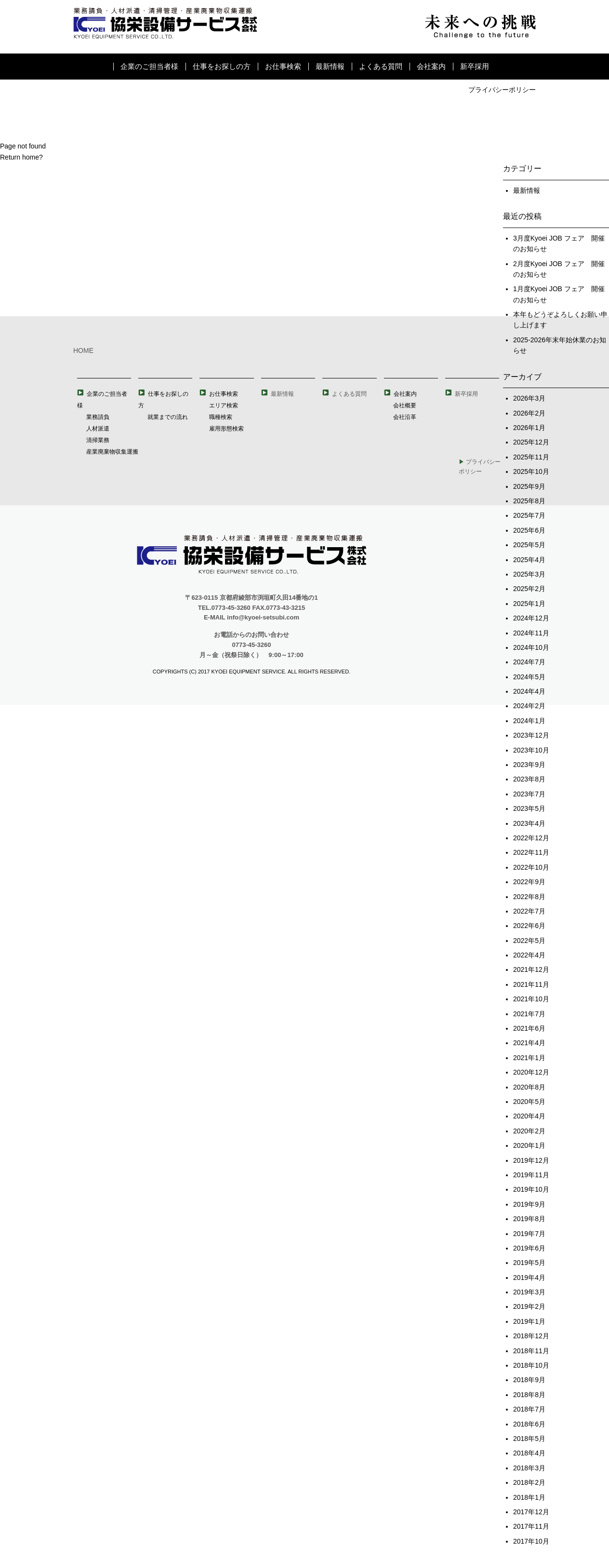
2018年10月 (531, 1365)
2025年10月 (531, 471)
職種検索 (220, 417)
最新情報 (330, 66)
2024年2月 (529, 706)
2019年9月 (529, 1204)
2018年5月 (529, 1438)
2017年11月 (531, 1526)
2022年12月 (531, 838)
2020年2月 (529, 1131)
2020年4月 (529, 1116)
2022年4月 (529, 955)
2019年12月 (531, 1160)
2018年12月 (531, 1336)
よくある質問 (380, 66)
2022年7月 (529, 911)
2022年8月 (529, 897)
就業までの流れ (167, 417)
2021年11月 (531, 984)
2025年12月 (531, 442)
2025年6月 (529, 530)
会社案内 (431, 66)
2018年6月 (529, 1424)
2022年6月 (529, 925)
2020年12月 (531, 1072)
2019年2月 (529, 1306)
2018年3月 (529, 1468)
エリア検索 (223, 405)
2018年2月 (529, 1482)
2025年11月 (531, 457)
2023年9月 (529, 764)
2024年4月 (529, 691)
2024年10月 (531, 647)
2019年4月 (529, 1277)
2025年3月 (529, 574)
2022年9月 (529, 882)
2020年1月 (529, 1145)
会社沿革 (404, 417)
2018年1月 (529, 1497)
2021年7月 (529, 1014)
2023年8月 (529, 779)
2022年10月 (531, 867)
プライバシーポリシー (502, 90)
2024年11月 (531, 633)
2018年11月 (531, 1351)
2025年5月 (529, 545)
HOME (83, 350)
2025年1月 (529, 603)
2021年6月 (529, 1028)
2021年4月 (529, 1043)
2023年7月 (529, 794)
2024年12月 (531, 618)
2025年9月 (529, 486)
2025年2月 (529, 588)
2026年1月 (529, 427)
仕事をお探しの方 (222, 66)
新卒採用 (474, 66)
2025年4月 (529, 560)
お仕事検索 (283, 66)
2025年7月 (529, 515)
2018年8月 (529, 1395)
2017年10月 (531, 1541)
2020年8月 (529, 1087)
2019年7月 (529, 1234)
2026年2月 (529, 413)
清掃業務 (97, 440)
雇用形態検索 (226, 428)
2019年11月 (531, 1175)
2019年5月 (529, 1262)
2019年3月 (529, 1292)
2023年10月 (531, 750)
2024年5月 (529, 677)
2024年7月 (529, 662)
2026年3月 (529, 398)
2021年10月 (531, 999)
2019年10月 (531, 1189)
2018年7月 (529, 1409)
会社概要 (404, 405)
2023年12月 (531, 735)
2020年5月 (529, 1101)
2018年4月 (529, 1453)
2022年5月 (529, 940)
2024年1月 (529, 721)
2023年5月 (529, 808)
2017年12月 (531, 1512)
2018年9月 (529, 1380)
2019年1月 (529, 1321)
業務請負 (97, 417)
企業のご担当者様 (149, 66)
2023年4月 (529, 823)
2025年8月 (529, 501)
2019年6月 (529, 1248)
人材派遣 (97, 428)
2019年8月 (529, 1219)
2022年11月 (531, 852)
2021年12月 (531, 969)
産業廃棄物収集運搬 (112, 451)
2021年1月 (529, 1058)
